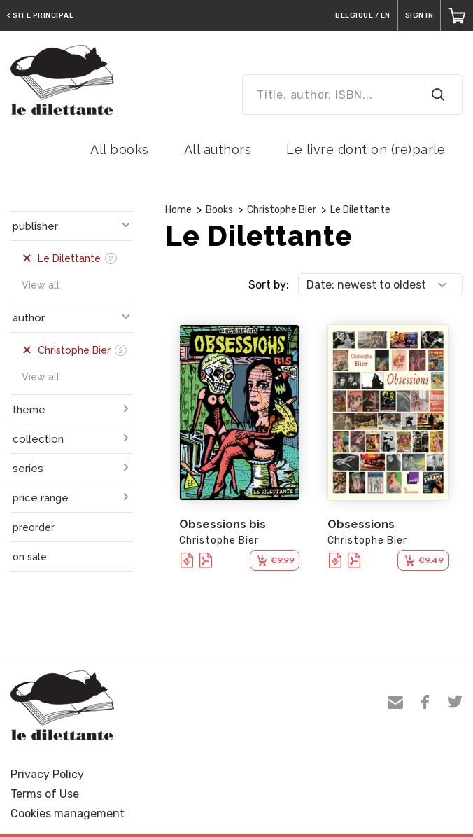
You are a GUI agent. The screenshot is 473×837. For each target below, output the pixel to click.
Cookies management (67, 813)
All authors (218, 149)
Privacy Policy (47, 774)
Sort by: (268, 284)
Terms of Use (44, 794)
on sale (30, 556)
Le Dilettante (360, 210)
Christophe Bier (281, 210)
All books (119, 149)
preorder (34, 527)
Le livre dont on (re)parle (365, 149)
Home (178, 210)
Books (219, 210)
